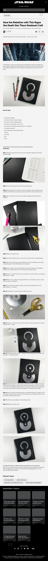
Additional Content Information (13, 556)
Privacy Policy (21, 556)
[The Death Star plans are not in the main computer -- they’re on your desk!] (24, 36)
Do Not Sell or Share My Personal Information (35, 557)
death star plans (21, 480)
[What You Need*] (24, 110)
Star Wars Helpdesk (16, 557)
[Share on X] (39, 32)
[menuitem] (2, 2)
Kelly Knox (9, 31)
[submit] (45, 2)
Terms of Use (5, 556)
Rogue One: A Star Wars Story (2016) (13, 482)
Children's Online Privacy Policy (29, 556)
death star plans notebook (33, 482)
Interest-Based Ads (24, 557)
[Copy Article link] (43, 32)
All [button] (5, 10)
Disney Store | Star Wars (9, 557)
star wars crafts (9, 480)
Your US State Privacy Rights (40, 556)
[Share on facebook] (36, 32)
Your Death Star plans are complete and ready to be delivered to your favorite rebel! (24, 308)
